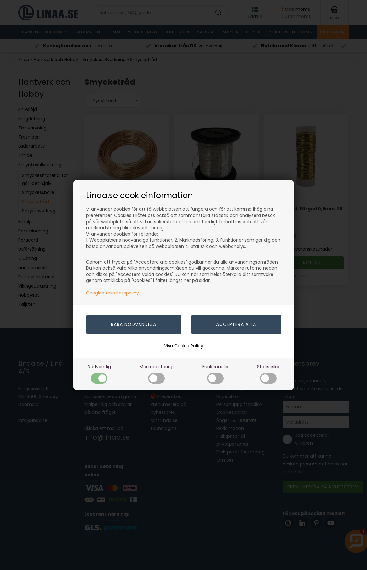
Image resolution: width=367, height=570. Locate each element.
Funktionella (215, 373)
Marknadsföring (157, 373)
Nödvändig (99, 373)
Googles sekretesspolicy (112, 293)
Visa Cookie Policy (183, 346)
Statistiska (268, 373)
